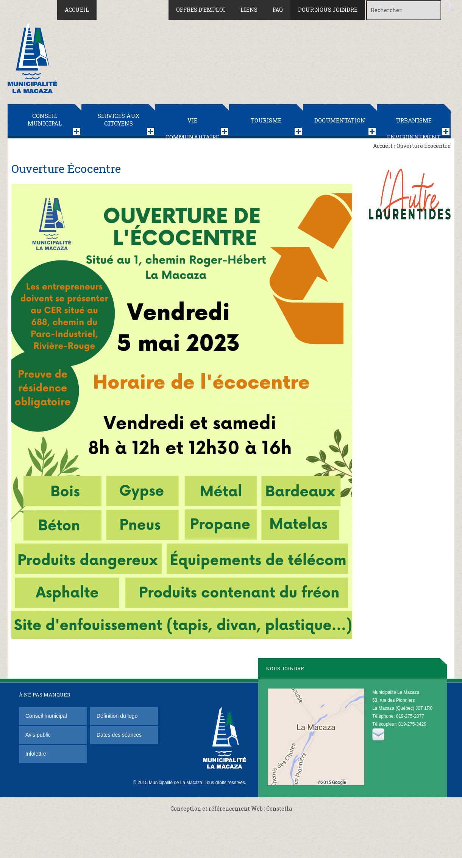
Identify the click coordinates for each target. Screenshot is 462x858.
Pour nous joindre (327, 9)
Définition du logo (118, 716)
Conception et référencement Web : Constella (231, 808)
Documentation (339, 120)
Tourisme (266, 120)
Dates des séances (119, 735)
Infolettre (35, 754)
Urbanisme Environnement (413, 127)
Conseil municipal (45, 119)
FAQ (278, 9)
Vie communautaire (192, 127)
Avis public (38, 735)
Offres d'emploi (200, 9)
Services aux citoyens (118, 119)
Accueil (77, 9)
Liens (249, 9)
